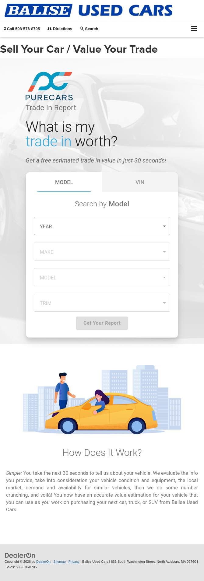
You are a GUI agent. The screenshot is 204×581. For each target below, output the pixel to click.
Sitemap (59, 561)
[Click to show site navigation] (194, 29)
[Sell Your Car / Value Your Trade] (102, 286)
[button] (22, 29)
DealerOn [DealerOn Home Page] (43, 561)
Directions (59, 28)
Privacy (74, 561)
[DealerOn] (20, 555)
